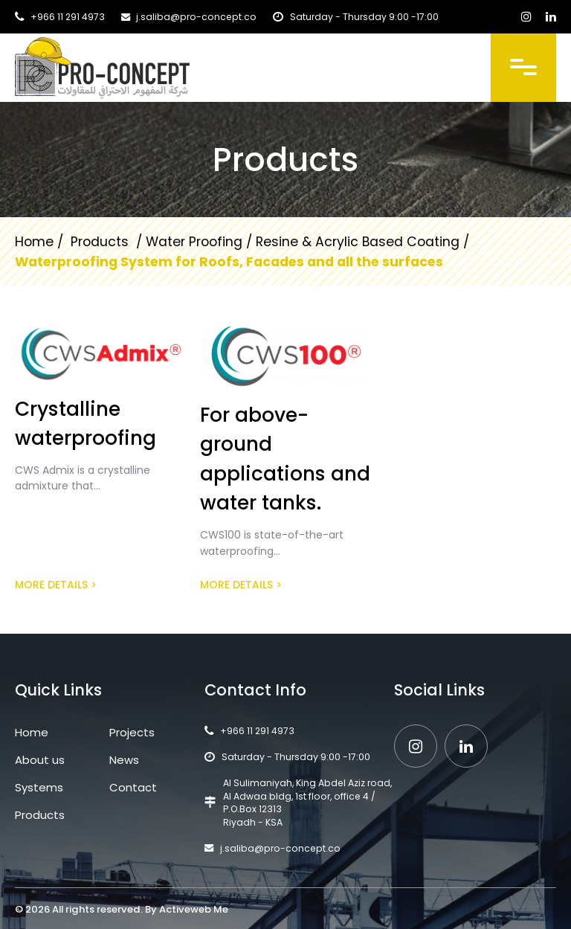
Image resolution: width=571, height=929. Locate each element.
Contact (133, 787)
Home (34, 242)
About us (40, 760)
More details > (56, 584)
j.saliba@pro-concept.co (196, 16)
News (124, 760)
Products (40, 815)
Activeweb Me (193, 909)
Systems (39, 787)
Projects (132, 732)
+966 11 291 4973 (67, 16)
